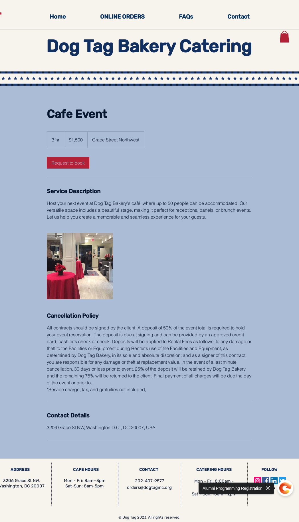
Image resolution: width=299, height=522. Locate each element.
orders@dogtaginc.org (149, 487)
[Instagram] (257, 480)
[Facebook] (265, 480)
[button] (284, 37)
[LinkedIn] (274, 480)
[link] (68, 163)
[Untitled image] (80, 266)
